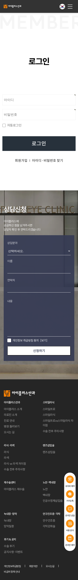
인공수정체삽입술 (53, 501)
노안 (45, 489)
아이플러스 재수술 (14, 489)
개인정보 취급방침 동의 (30, 340)
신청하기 (39, 351)
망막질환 (9, 526)
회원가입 (21, 160)
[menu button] (70, 6)
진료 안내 (9, 420)
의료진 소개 (10, 415)
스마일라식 (49, 415)
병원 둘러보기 (12, 426)
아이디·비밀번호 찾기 (47, 160)
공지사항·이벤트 (13, 552)
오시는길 (50, 566)
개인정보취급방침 (12, 566)
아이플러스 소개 (13, 409)
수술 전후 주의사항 (53, 431)
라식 (6, 452)
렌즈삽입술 (49, 452)
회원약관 (33, 566)
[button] (62, 6)
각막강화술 (49, 526)
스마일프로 (49, 409)
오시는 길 (9, 432)
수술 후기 (9, 546)
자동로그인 (14, 125)
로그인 (39, 144)
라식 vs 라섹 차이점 (15, 463)
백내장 (46, 495)
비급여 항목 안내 (12, 571)
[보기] (43, 340)
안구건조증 (49, 520)
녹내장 (7, 520)
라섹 (6, 458)
